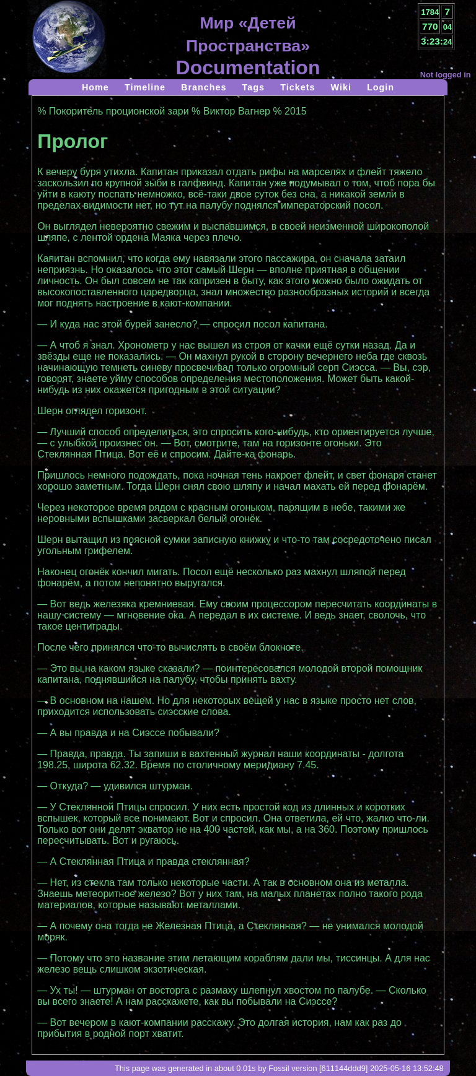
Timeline (145, 87)
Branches (204, 87)
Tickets (297, 87)
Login (380, 87)
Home (95, 87)
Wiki (340, 87)
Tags (253, 87)
